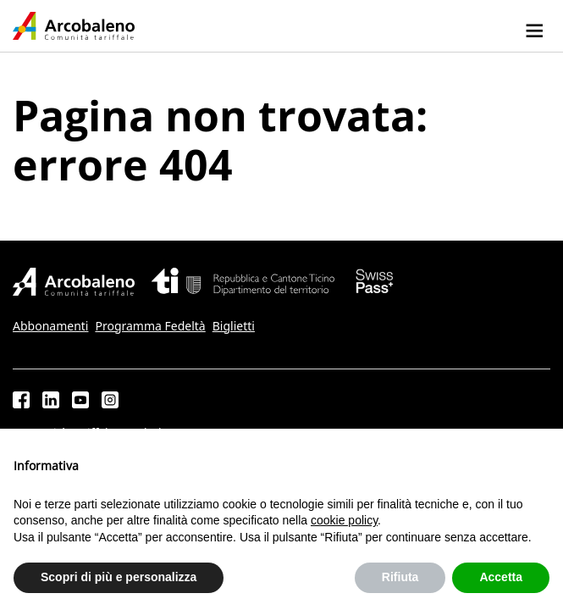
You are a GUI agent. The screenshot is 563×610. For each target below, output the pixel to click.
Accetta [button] (500, 577)
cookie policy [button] (344, 520)
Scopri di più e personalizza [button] (118, 577)
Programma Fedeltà (150, 326)
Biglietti (234, 326)
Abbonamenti (50, 326)
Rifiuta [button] (400, 577)
